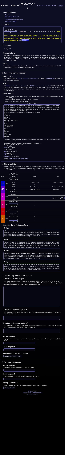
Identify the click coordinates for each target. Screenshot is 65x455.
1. (5, 25)
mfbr (5, 155)
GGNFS (8, 85)
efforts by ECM (50, 78)
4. (17, 276)
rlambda (6, 156)
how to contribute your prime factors (19, 158)
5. (11, 362)
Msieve (32, 85)
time (5, 147)
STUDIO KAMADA (51, 6)
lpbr (5, 153)
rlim (5, 151)
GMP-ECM (21, 78)
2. (14, 73)
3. (9, 164)
